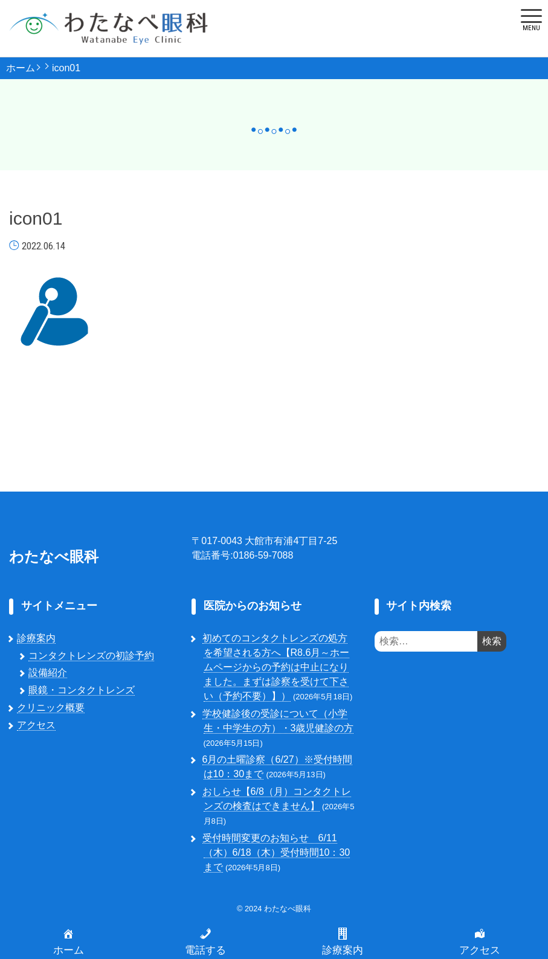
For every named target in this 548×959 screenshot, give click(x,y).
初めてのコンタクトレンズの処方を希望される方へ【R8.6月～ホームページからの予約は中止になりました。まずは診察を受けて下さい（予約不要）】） (276, 667)
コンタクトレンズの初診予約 (91, 655)
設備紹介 (47, 672)
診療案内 (36, 638)
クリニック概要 (51, 707)
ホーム (20, 68)
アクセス (36, 725)
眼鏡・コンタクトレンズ (81, 690)
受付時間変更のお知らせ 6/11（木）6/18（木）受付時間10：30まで (276, 852)
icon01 (66, 68)
